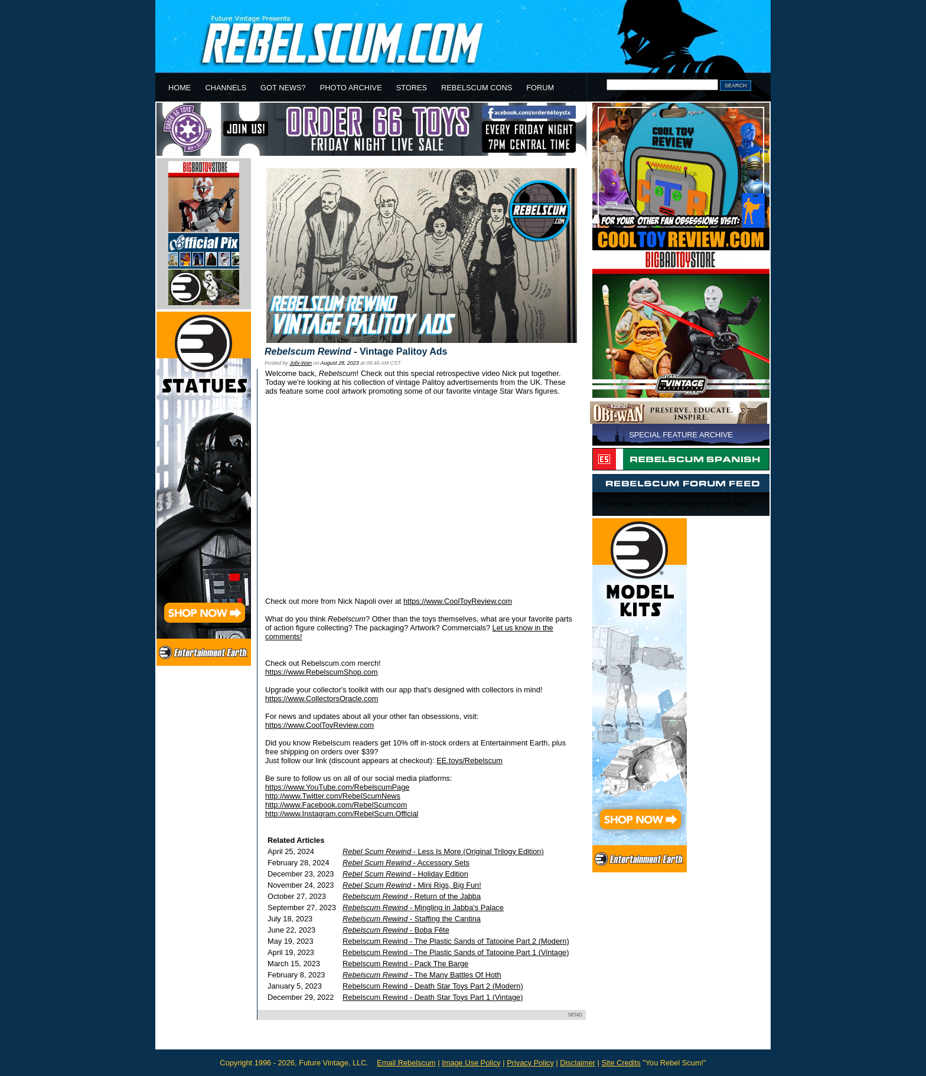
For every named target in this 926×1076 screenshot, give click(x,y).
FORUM (540, 87)
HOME (179, 87)
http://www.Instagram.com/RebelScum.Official (341, 813)
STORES (411, 87)
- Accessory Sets (406, 862)
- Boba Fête (396, 929)
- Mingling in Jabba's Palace (423, 907)
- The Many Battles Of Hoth (422, 974)
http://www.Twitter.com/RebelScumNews (332, 796)
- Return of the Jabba (412, 896)
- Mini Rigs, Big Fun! (412, 885)
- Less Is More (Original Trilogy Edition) (443, 851)
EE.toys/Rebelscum (469, 760)
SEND (575, 1015)
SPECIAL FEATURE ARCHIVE (681, 434)
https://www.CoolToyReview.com (457, 601)
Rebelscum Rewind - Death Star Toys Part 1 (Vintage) (433, 997)
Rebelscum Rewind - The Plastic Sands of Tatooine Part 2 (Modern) (456, 941)
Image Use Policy (471, 1062)
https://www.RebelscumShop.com (321, 672)
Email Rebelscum (406, 1062)
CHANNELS (225, 87)
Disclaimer (577, 1062)
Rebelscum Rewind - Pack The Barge (405, 963)
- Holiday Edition (405, 873)
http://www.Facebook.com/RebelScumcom (336, 804)
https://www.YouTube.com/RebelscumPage (337, 787)
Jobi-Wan (300, 363)
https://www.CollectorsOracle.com (321, 698)
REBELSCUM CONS (476, 87)
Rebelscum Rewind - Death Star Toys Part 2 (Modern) (433, 986)
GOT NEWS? (283, 87)
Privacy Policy (530, 1062)
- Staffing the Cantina (412, 918)
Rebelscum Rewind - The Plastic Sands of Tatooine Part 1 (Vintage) (456, 952)
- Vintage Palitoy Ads (356, 351)
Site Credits (620, 1062)
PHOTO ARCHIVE (351, 87)
